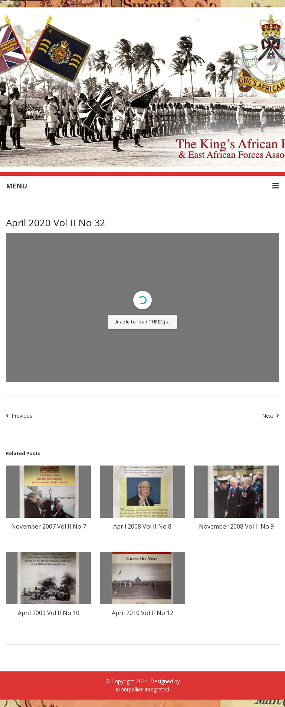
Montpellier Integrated (142, 689)
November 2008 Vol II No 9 (236, 526)
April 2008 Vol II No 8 (142, 526)
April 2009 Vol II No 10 (48, 613)
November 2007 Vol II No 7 (48, 526)
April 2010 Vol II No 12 (142, 613)
